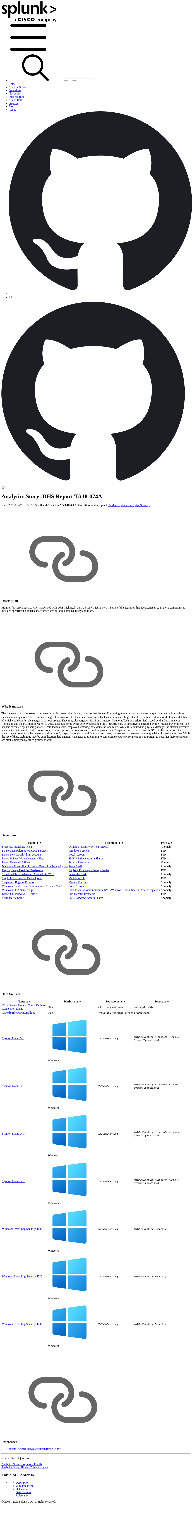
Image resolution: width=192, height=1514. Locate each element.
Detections (22, 509)
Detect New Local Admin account (21, 882)
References (22, 515)
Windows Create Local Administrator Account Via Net (33, 914)
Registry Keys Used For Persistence (22, 898)
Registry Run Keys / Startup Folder (89, 898)
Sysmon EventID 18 (13, 1209)
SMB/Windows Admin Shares (86, 886)
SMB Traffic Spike (13, 925)
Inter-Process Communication (86, 918)
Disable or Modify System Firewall (89, 874)
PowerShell (75, 894)
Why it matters (24, 506)
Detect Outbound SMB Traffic (19, 922)
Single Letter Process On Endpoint (22, 906)
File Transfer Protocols (82, 922)
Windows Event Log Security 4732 (22, 1351)
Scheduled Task (78, 902)
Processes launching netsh (17, 874)
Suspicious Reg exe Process (18, 910)
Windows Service (79, 878)
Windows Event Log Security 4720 (22, 1304)
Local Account (77, 882)
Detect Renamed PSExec (16, 890)
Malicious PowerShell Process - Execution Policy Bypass (35, 894)
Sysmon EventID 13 (13, 1113)
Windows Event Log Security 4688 (22, 1256)
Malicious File (77, 906)
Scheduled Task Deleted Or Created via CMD (28, 902)
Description (22, 502)
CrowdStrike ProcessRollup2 (18, 1040)
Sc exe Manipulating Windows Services (25, 878)
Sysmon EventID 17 (13, 1161)
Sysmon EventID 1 (13, 1066)
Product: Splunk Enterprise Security (129, 533)
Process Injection (150, 918)
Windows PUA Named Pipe (18, 918)
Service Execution (79, 890)
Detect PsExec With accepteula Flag (23, 886)
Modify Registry (78, 910)
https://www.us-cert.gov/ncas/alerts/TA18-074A (36, 1476)
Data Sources (23, 512)
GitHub (15, 1486)
